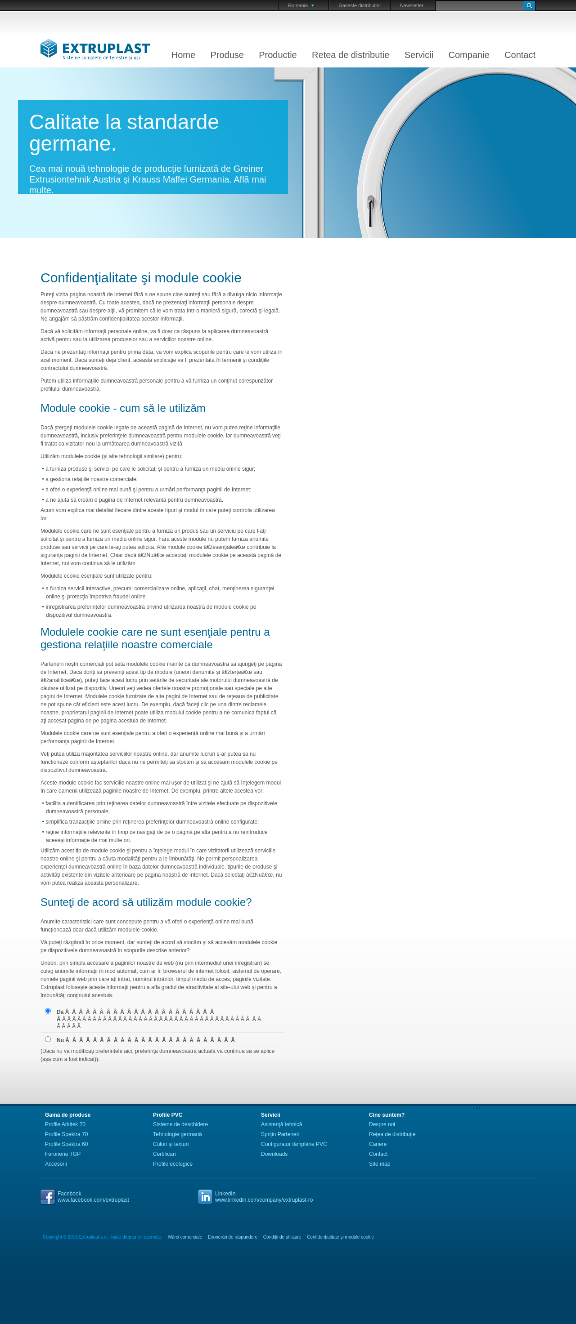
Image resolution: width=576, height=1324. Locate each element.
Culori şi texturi (171, 1144)
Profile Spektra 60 (66, 1144)
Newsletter (411, 5)
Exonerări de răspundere (232, 1237)
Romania (301, 5)
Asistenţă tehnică (281, 1124)
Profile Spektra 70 (66, 1134)
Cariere (378, 1144)
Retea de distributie (350, 55)
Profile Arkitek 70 (65, 1124)
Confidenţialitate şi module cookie (340, 1237)
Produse (227, 55)
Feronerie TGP (63, 1154)
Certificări (164, 1154)
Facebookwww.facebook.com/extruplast (93, 1196)
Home (183, 55)
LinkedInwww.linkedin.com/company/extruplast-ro (264, 1196)
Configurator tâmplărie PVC (294, 1144)
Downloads (274, 1154)
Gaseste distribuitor (359, 5)
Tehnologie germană (177, 1134)
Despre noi (382, 1124)
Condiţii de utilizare (282, 1237)
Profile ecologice (173, 1164)
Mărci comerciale (185, 1237)
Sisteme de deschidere (180, 1124)
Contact (520, 55)
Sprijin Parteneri (280, 1134)
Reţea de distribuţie (392, 1134)
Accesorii (56, 1164)
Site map (379, 1164)
